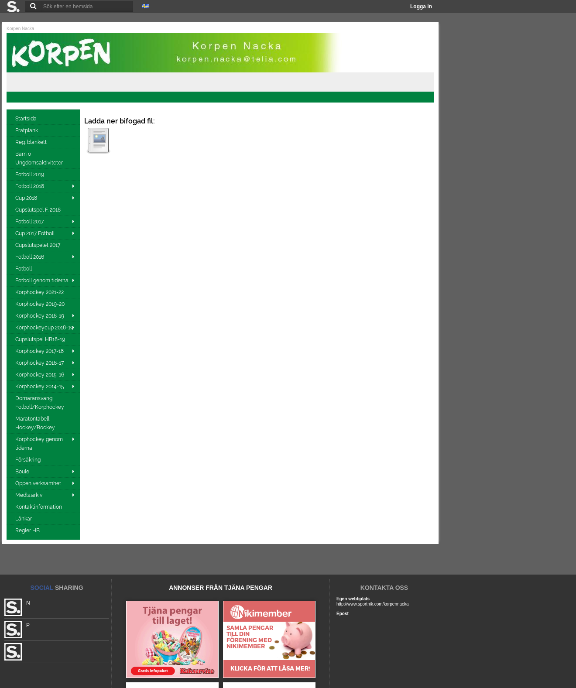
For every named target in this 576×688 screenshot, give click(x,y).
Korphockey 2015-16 (39, 375)
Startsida (26, 119)
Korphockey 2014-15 (39, 386)
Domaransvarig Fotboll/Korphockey (40, 402)
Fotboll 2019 (30, 174)
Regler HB (28, 530)
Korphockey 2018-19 (39, 316)
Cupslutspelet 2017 (38, 245)
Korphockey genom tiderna (39, 443)
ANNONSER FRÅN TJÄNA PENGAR (220, 587)
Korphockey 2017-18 (39, 351)
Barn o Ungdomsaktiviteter (39, 158)
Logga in (421, 6)
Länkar (24, 519)
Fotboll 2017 (29, 222)
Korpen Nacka (20, 28)
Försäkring (28, 460)
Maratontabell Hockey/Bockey (35, 423)
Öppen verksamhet (38, 483)
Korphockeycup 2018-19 (44, 328)
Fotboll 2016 (29, 257)
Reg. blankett (31, 142)
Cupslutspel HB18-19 (40, 339)
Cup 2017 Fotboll (35, 233)
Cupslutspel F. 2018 (38, 210)
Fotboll (24, 269)
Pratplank (27, 130)
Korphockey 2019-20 (40, 304)
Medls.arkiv (28, 495)
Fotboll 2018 (29, 186)
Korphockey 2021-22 (40, 292)
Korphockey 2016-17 (39, 363)
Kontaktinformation (39, 507)
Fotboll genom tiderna (42, 280)
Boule (22, 472)
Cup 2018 (26, 198)
